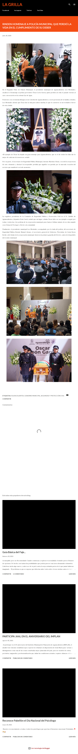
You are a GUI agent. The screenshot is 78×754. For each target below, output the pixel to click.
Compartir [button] (6, 399)
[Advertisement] (39, 473)
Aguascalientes (17, 396)
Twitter (29, 10)
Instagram (17, 10)
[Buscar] (69, 3)
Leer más (72, 574)
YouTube (40, 10)
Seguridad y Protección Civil (52, 396)
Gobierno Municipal (32, 396)
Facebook (5, 10)
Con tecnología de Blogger (39, 748)
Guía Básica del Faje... (14, 552)
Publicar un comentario (22, 658)
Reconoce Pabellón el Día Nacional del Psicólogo (29, 720)
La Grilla (12, 4)
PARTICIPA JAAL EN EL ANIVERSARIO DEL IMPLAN (31, 636)
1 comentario (18, 574)
